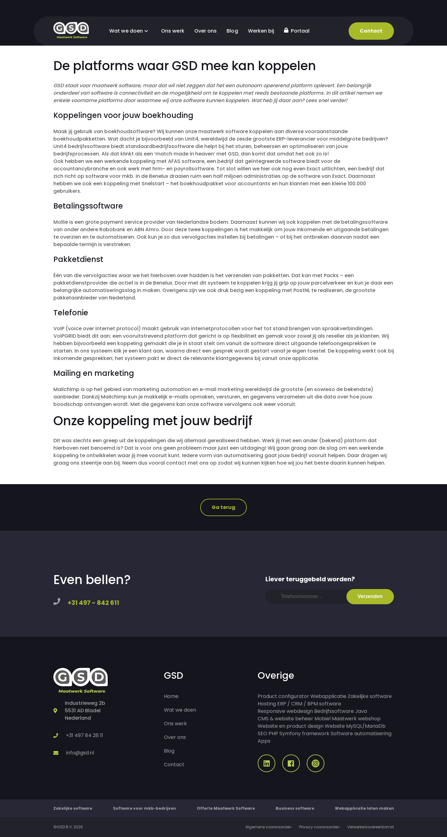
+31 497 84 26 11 (84, 735)
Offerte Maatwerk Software (226, 808)
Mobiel (322, 718)
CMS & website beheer (285, 718)
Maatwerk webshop (356, 718)
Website (335, 726)
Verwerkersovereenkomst (370, 827)
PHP (273, 733)
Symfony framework (304, 733)
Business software (295, 808)
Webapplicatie (328, 696)
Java (361, 711)
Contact (371, 30)
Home (171, 696)
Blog (232, 30)
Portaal (296, 30)
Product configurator (283, 696)
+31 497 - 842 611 (93, 602)
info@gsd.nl (80, 752)
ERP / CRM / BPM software (309, 703)
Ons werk (172, 30)
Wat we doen (130, 30)
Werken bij (261, 30)
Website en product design (290, 726)
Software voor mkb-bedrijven (144, 808)
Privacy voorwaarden (319, 827)
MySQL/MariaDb (366, 726)
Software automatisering (361, 733)
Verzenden (370, 596)
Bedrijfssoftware (334, 711)
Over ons (205, 30)
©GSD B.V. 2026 (68, 827)
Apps (264, 741)
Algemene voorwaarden (268, 827)
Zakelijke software (370, 696)
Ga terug (224, 507)
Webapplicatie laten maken (364, 808)
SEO (262, 733)
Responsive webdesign (285, 711)
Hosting (267, 703)
